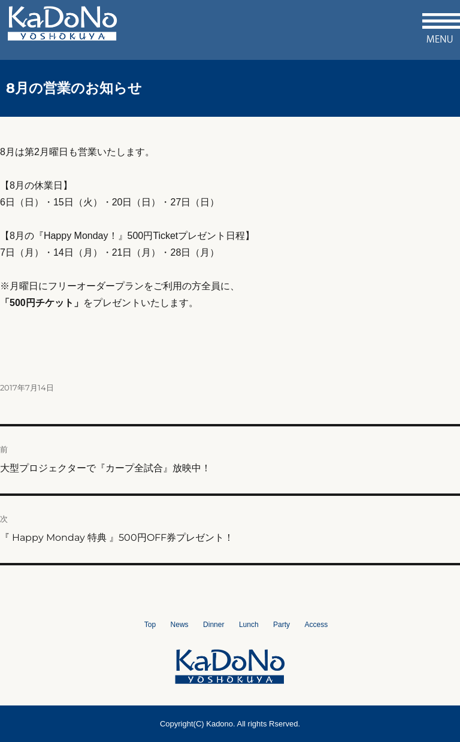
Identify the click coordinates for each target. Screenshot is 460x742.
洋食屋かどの (61, 23)
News (180, 624)
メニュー (439, 29)
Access (316, 624)
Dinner (213, 624)
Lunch (249, 624)
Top (150, 624)
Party (281, 624)
